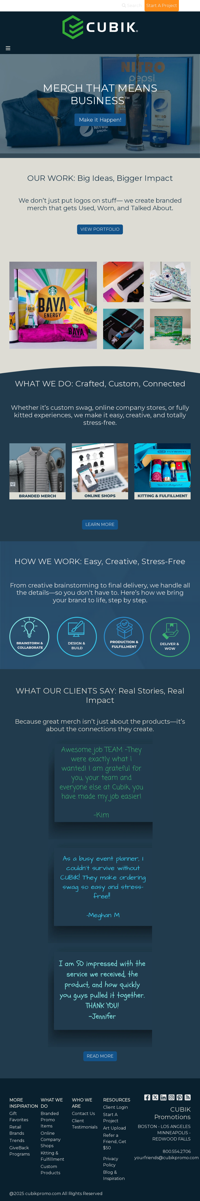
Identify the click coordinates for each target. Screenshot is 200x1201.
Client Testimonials (84, 1124)
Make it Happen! (100, 120)
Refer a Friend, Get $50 (114, 1141)
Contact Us (83, 1113)
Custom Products (50, 1169)
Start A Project (110, 1117)
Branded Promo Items (50, 1120)
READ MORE (100, 1056)
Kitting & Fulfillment (52, 1156)
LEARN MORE (100, 524)
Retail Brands (16, 1130)
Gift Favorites (18, 1116)
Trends (16, 1140)
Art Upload (114, 1128)
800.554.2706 (177, 1151)
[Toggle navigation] (8, 48)
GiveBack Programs (19, 1151)
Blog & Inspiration (114, 1175)
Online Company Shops (51, 1139)
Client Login (115, 1107)
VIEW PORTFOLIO (100, 229)
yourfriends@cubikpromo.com (166, 1157)
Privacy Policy (110, 1161)
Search (132, 5)
